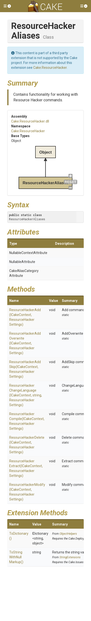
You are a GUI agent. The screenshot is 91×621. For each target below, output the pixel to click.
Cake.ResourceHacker (50, 68)
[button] (7, 6)
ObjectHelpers (68, 533)
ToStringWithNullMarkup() (16, 557)
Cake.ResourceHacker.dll (30, 121)
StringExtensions (70, 557)
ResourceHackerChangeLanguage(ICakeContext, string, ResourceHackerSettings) (25, 395)
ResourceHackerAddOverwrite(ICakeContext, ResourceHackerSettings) (25, 343)
